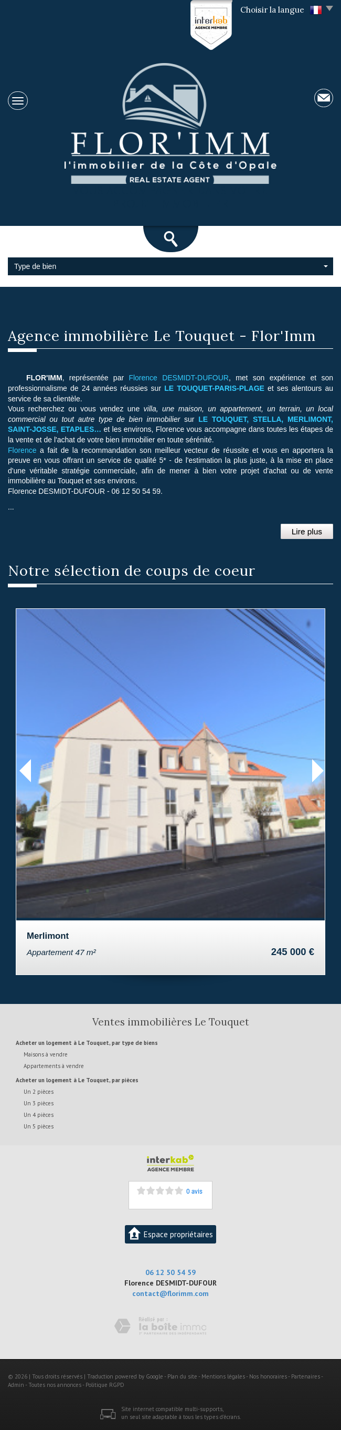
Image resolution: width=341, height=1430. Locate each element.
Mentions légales (223, 1376)
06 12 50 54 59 (170, 1272)
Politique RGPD (105, 1384)
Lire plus (307, 531)
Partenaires (305, 1376)
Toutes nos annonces (54, 1384)
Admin (16, 1384)
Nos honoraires (268, 1376)
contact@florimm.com (170, 1293)
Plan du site (182, 1376)
